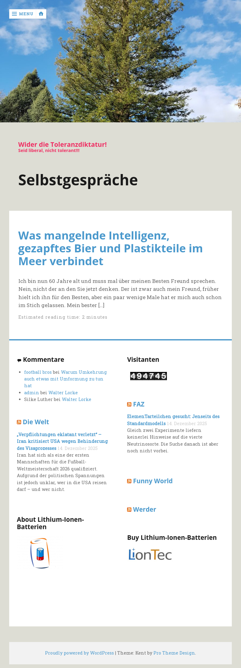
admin (31, 392)
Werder (144, 509)
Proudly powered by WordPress (79, 653)
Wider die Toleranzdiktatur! (62, 144)
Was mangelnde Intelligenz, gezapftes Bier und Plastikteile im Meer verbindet (110, 248)
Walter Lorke (63, 392)
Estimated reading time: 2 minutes (63, 317)
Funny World (153, 481)
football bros (38, 372)
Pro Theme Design (174, 653)
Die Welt (36, 422)
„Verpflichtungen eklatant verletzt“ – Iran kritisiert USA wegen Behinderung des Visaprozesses (62, 441)
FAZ (138, 404)
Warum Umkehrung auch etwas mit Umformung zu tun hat (65, 379)
